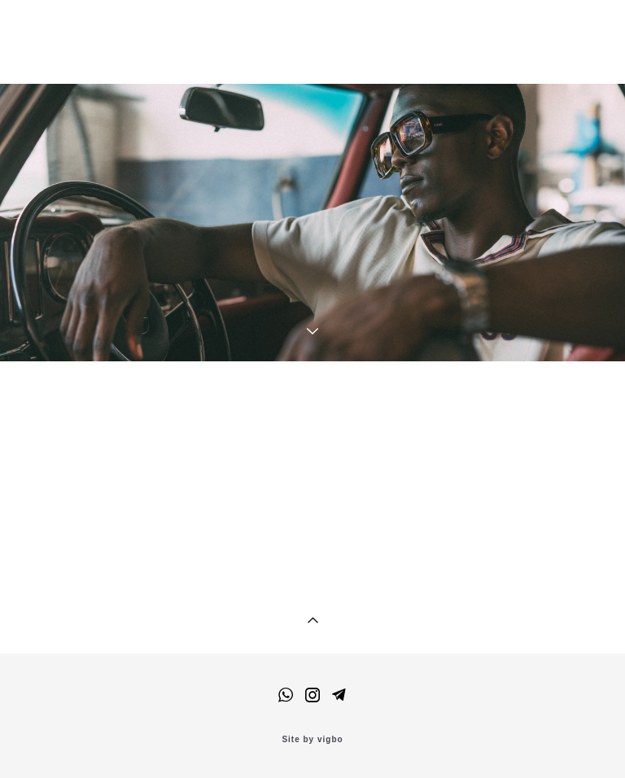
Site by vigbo (312, 740)
